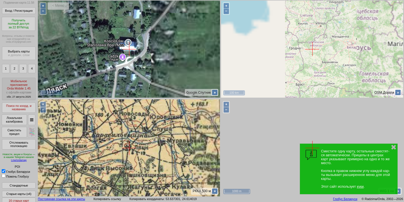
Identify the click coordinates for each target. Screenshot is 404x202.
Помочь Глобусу (15, 176)
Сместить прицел (14, 132)
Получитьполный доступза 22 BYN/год (18, 24)
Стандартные (19, 185)
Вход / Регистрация (19, 10)
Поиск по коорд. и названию (18, 107)
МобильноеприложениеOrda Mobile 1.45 (18, 88)
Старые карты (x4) (18, 194)
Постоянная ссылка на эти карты (61, 199)
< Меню (58, 6)
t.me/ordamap (19, 160)
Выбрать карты (18, 53)
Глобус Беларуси (16, 171)
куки (360, 187)
